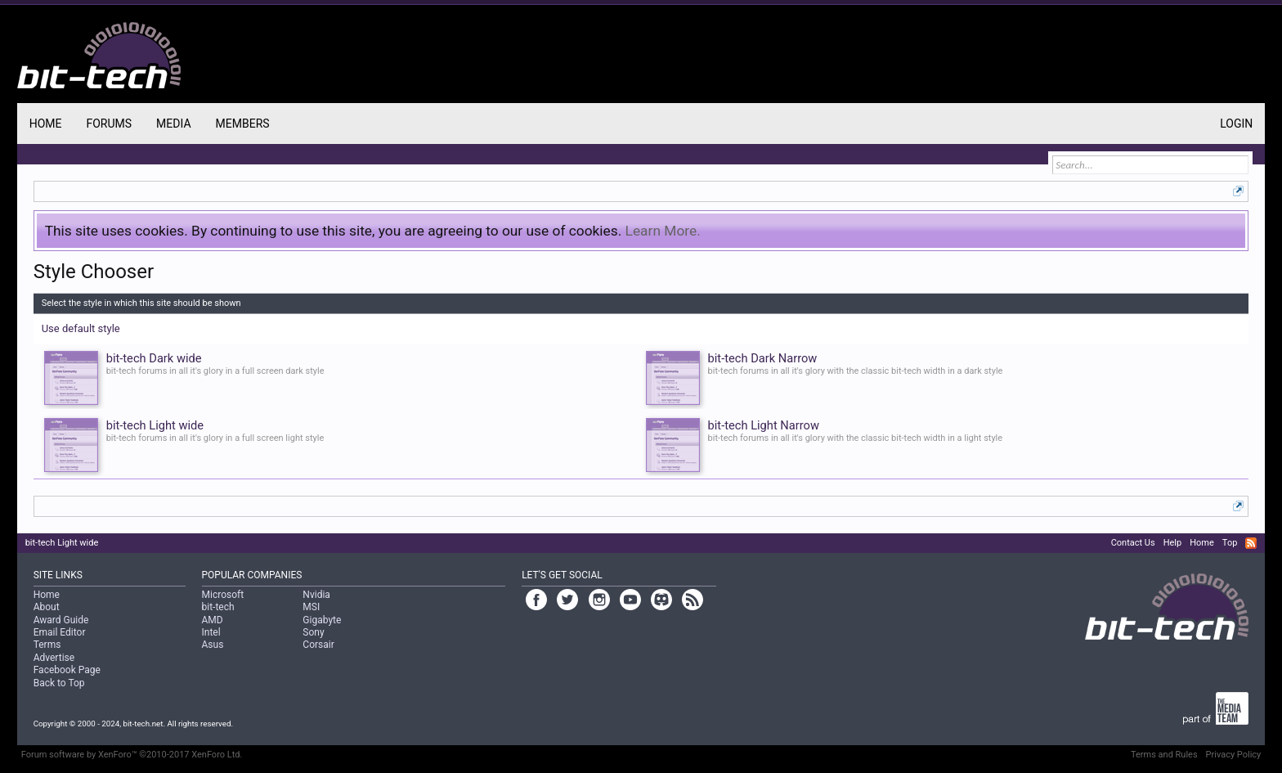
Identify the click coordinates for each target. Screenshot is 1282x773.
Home (45, 123)
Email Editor (60, 632)
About (47, 607)
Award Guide (61, 620)
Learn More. (663, 230)
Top (1229, 542)
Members (243, 123)
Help (1172, 542)
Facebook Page (67, 670)
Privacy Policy (1234, 754)
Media (173, 123)
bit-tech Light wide (62, 542)
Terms (47, 644)
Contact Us (1133, 542)
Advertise (54, 657)
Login (1236, 123)
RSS (1251, 543)
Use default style (81, 328)
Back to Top (59, 683)
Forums (109, 123)
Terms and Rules (1164, 754)
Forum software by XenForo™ (132, 754)
